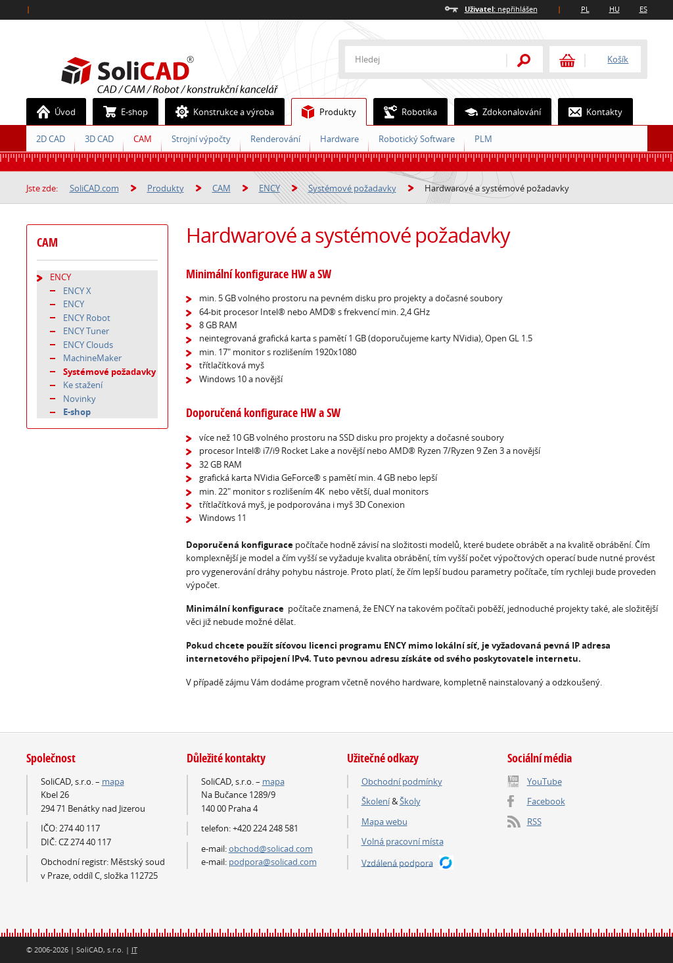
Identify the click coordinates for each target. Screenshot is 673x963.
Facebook (546, 801)
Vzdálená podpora (397, 862)
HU (614, 9)
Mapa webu (384, 821)
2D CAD (50, 139)
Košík (617, 59)
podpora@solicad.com (273, 862)
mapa (113, 781)
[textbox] (417, 59)
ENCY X (77, 291)
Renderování (275, 139)
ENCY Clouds (88, 345)
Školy (410, 801)
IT (134, 949)
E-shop (120, 112)
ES (643, 9)
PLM (483, 139)
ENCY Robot (86, 318)
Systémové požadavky (352, 188)
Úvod (51, 112)
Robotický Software (417, 139)
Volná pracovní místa (402, 841)
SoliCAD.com (190, 73)
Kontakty (590, 112)
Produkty (324, 112)
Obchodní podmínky (401, 781)
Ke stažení (83, 385)
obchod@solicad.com (271, 848)
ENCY (269, 188)
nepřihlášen (501, 9)
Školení (375, 801)
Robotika (405, 112)
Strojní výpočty (201, 139)
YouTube (544, 781)
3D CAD (99, 139)
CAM (142, 139)
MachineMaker (92, 358)
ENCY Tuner (86, 331)
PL (585, 9)
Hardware (339, 139)
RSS (534, 821)
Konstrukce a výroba (220, 112)
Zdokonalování (498, 112)
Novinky (79, 399)
